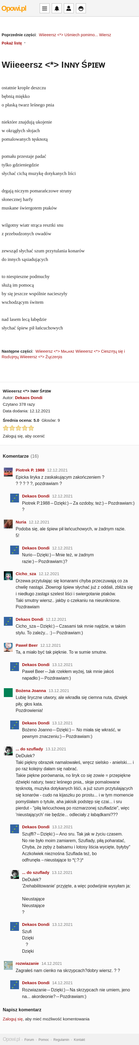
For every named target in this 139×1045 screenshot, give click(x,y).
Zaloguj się (13, 1019)
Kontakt (79, 1040)
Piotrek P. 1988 (30, 470)
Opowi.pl (13, 8)
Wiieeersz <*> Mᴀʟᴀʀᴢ (55, 351)
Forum (29, 1040)
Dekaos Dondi (28, 397)
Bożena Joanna (31, 690)
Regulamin (61, 1040)
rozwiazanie (27, 963)
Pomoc (44, 1040)
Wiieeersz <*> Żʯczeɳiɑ (41, 357)
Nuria (21, 522)
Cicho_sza (26, 573)
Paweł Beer (27, 645)
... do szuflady (29, 749)
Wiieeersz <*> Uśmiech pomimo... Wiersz (75, 35)
